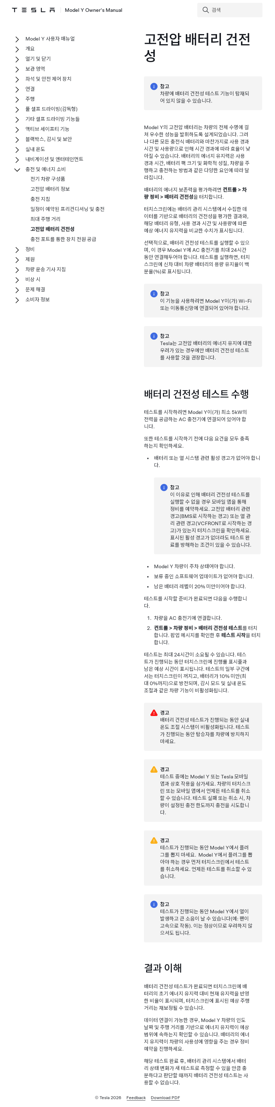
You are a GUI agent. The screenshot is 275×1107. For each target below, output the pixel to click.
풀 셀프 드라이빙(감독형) (51, 109)
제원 (30, 259)
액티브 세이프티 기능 (47, 129)
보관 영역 (35, 69)
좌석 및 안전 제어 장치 (48, 79)
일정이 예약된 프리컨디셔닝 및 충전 (67, 209)
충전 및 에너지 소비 (45, 169)
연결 (30, 89)
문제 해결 (35, 289)
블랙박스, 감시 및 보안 (48, 139)
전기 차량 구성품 (47, 179)
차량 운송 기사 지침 (45, 269)
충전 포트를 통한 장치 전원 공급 (63, 239)
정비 (30, 249)
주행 (30, 99)
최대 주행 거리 (45, 219)
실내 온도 (35, 149)
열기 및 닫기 (38, 59)
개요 (30, 49)
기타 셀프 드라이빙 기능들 (52, 119)
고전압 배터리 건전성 (52, 229)
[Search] (231, 10)
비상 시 (32, 279)
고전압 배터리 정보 (50, 189)
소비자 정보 (37, 299)
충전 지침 (40, 199)
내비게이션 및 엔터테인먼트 (54, 159)
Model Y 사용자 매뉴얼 (50, 39)
